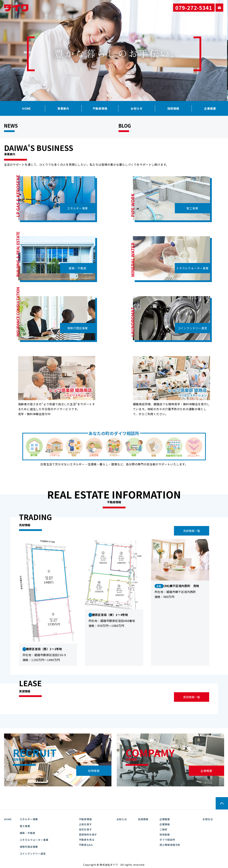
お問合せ (207, 819)
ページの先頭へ (222, 803)
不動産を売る (87, 839)
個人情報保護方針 (170, 844)
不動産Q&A (86, 844)
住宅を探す (85, 829)
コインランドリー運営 (192, 328)
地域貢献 (165, 834)
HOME (26, 108)
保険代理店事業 (77, 328)
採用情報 (173, 108)
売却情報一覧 (191, 531)
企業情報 (165, 824)
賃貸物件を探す (88, 834)
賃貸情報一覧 (191, 697)
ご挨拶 (163, 829)
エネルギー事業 (77, 208)
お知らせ (136, 108)
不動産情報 (100, 108)
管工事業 (192, 208)
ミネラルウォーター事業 (192, 268)
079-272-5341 (193, 7)
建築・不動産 (77, 268)
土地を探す (85, 824)
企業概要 (206, 771)
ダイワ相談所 (167, 839)
